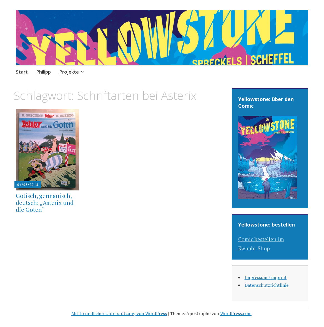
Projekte (69, 72)
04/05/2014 (27, 184)
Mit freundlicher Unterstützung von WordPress (119, 313)
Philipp (43, 72)
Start (22, 72)
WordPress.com (236, 313)
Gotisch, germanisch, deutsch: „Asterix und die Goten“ (45, 202)
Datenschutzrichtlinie (266, 285)
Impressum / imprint (266, 277)
